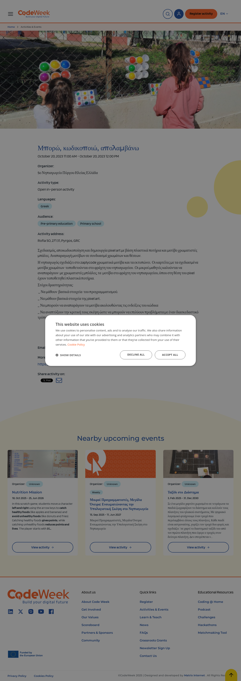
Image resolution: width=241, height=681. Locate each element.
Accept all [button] (170, 355)
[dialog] (120, 340)
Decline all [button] (136, 354)
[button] (68, 355)
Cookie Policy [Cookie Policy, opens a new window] (76, 344)
